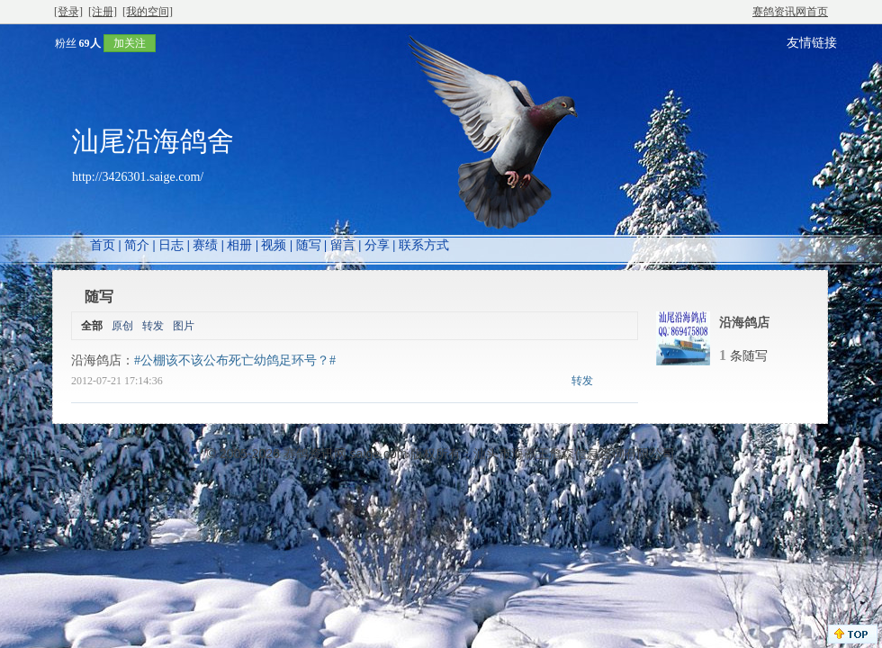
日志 (171, 245)
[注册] (102, 11)
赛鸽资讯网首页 (790, 11)
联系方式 (424, 245)
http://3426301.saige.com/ (137, 177)
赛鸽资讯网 (315, 453)
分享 (377, 245)
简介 (136, 245)
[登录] (68, 11)
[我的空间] (147, 11)
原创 (122, 326)
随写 (308, 245)
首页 (102, 245)
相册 (239, 245)
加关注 (129, 43)
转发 (153, 326)
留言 (343, 245)
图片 (183, 326)
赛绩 (205, 245)
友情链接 (812, 43)
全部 (92, 326)
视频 (273, 245)
